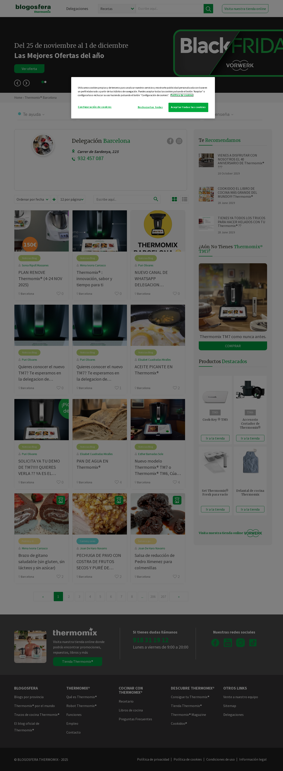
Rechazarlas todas (150, 107)
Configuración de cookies (95, 106)
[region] (143, 97)
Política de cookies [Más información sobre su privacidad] (181, 95)
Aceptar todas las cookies (188, 107)
